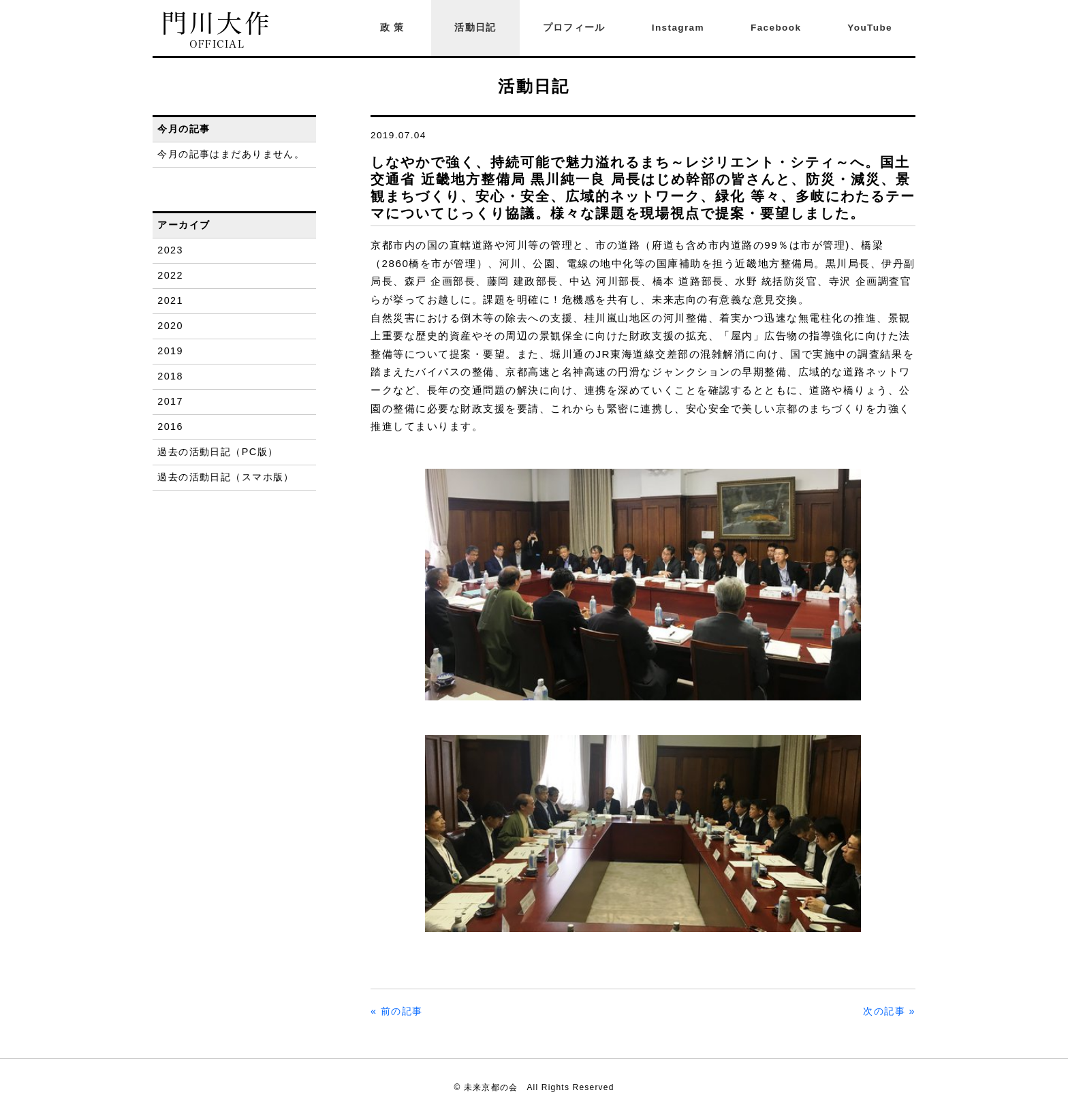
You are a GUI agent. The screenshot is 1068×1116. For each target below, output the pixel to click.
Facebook (776, 27)
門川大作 (217, 30)
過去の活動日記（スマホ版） (225, 476)
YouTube (869, 27)
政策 (394, 27)
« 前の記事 (397, 1011)
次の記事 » (889, 1011)
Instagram (678, 27)
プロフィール (574, 27)
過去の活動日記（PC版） (217, 451)
